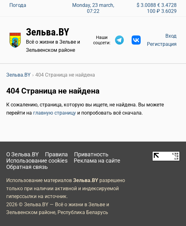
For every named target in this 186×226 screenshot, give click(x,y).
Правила (56, 154)
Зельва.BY (47, 32)
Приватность (91, 154)
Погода (17, 5)
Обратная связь (27, 167)
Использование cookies (37, 161)
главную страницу (54, 113)
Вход (171, 36)
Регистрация (162, 44)
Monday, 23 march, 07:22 (93, 8)
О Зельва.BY (22, 154)
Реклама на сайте (97, 161)
